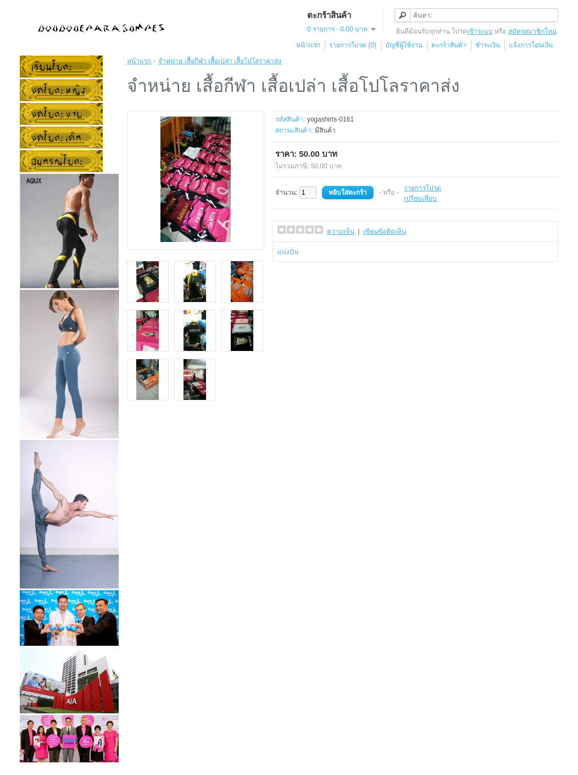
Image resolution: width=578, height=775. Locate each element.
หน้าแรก (308, 45)
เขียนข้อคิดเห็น (384, 231)
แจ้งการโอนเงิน (531, 45)
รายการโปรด (422, 188)
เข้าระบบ (480, 31)
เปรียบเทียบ (420, 198)
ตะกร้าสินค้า (448, 45)
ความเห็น (340, 231)
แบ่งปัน (287, 252)
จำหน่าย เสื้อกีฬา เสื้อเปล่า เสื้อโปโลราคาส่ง (219, 61)
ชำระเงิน (487, 45)
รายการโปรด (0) (352, 45)
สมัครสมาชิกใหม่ (532, 31)
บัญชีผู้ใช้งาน (404, 45)
